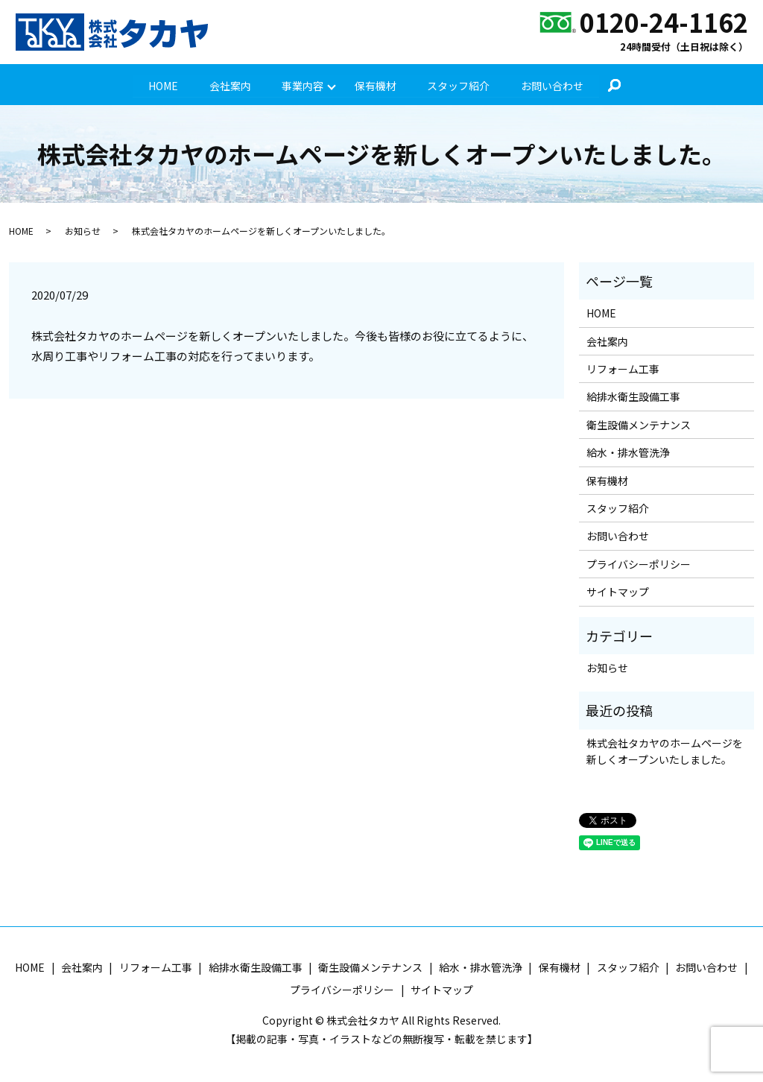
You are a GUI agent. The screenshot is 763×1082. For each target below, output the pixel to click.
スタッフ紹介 (459, 84)
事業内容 (302, 84)
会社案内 (229, 84)
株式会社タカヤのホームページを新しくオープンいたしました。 (664, 751)
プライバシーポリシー (638, 564)
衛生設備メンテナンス (638, 424)
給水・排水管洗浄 (628, 453)
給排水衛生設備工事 (633, 397)
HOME (162, 84)
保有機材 (375, 84)
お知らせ (83, 231)
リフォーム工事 (622, 368)
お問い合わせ (553, 84)
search (615, 86)
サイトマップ (617, 592)
